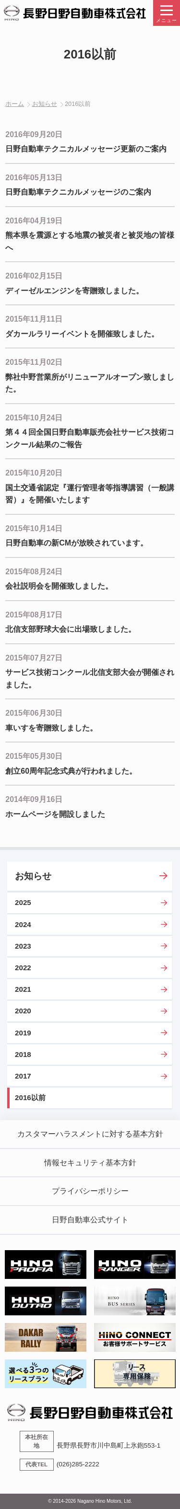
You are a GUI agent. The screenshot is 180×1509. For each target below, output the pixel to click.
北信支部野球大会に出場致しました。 (70, 629)
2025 (23, 902)
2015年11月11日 (33, 319)
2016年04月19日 (33, 221)
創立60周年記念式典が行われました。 (71, 771)
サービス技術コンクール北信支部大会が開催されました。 (89, 678)
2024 (23, 924)
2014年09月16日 (33, 799)
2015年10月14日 (33, 528)
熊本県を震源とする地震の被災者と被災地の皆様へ (89, 241)
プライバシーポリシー (90, 1191)
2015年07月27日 (33, 658)
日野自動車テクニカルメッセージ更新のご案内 (86, 149)
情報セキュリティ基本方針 (90, 1163)
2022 (23, 967)
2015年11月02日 (33, 362)
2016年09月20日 (33, 134)
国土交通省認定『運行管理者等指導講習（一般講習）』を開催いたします (89, 494)
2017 (23, 1076)
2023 (23, 946)
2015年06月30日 (33, 713)
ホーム (14, 103)
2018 (23, 1054)
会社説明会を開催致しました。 (59, 586)
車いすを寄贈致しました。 (51, 728)
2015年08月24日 (33, 572)
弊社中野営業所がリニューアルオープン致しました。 (89, 383)
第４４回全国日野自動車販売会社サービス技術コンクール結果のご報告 (89, 438)
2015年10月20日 (33, 473)
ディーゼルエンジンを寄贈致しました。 (74, 291)
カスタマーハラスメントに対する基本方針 (90, 1134)
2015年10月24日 (33, 418)
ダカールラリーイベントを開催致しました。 (82, 334)
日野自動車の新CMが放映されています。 (76, 543)
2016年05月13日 (33, 178)
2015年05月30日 (33, 756)
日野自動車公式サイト (90, 1220)
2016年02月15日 (33, 276)
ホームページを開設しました (55, 814)
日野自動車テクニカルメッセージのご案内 (78, 192)
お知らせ (44, 103)
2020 (23, 1011)
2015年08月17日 (33, 615)
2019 (23, 1033)
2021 (23, 989)
